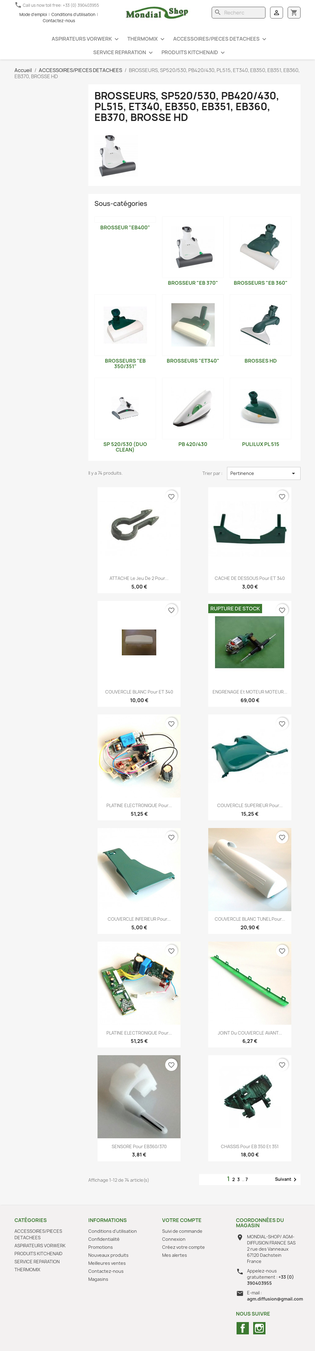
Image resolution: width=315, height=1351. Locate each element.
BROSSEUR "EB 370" (193, 282)
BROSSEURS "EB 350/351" (125, 363)
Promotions (100, 1247)
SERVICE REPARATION (123, 53)
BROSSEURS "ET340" (193, 360)
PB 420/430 (192, 444)
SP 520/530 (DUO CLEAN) (125, 447)
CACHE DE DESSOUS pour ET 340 (250, 578)
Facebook (243, 1328)
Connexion (173, 1239)
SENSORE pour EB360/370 (139, 1146)
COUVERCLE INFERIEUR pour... (139, 919)
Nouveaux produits (108, 1255)
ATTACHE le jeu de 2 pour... (139, 578)
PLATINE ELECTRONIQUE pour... (139, 805)
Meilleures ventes (107, 1263)
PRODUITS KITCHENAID (193, 53)
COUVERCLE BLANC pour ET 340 (139, 692)
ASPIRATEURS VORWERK (86, 39)
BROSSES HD (261, 360)
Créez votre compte (183, 1247)
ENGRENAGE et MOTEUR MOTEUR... (250, 692)
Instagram (259, 1328)
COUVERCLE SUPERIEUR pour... (250, 805)
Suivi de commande (182, 1231)
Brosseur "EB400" (125, 227)
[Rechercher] (238, 12)
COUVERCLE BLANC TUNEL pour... (250, 919)
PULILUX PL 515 (260, 444)
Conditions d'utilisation (73, 14)
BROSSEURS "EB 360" (261, 282)
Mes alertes (174, 1255)
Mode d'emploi (33, 14)
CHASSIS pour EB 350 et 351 (250, 1146)
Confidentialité (104, 1239)
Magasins (98, 1279)
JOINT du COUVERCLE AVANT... (250, 1033)
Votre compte (181, 1220)
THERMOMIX (146, 39)
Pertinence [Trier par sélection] (263, 473)
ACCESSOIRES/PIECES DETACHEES (220, 39)
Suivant (287, 1179)
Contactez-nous (59, 20)
